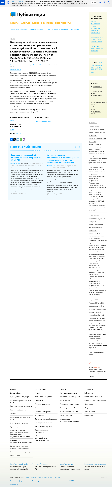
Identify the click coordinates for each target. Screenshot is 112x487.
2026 (92, 65)
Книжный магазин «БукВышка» (95, 400)
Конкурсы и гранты (67, 415)
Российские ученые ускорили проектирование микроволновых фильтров (97, 224)
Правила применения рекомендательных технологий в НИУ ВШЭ (53, 481)
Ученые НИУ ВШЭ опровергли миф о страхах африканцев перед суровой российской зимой (97, 309)
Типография (88, 404)
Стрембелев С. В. (15, 69)
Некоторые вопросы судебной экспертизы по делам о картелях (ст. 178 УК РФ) (25, 157)
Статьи (25, 23)
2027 (100, 62)
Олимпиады (39, 400)
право (93, 48)
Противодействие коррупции (21, 427)
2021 (100, 67)
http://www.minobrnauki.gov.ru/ (21, 464)
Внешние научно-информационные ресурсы (69, 420)
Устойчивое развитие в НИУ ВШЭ (20, 401)
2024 (100, 65)
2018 (100, 70)
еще (92, 72)
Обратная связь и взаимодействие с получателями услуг (42, 438)
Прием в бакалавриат (42, 404)
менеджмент (95, 46)
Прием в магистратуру (43, 411)
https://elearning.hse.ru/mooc (95, 464)
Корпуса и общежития (18, 410)
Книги (14, 23)
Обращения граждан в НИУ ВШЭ (20, 418)
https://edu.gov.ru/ (42, 464)
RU (92, 2)
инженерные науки (97, 37)
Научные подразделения (68, 393)
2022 (96, 67)
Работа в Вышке (15, 455)
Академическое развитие (69, 411)
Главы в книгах (42, 23)
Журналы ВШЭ (89, 411)
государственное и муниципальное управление (97, 28)
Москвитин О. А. (15, 163)
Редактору (104, 477)
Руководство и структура (19, 397)
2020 (92, 70)
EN (95, 2)
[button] (33, 150)
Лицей (37, 393)
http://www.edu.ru (66, 464)
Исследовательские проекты (70, 397)
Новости (93, 122)
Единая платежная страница (20, 452)
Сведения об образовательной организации (21, 441)
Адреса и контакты (31, 478)
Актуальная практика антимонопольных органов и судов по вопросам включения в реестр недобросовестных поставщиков (63, 159)
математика (95, 44)
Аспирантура (39, 415)
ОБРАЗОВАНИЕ (41, 389)
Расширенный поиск (36, 29)
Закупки (13, 413)
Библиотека (88, 393)
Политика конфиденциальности (20, 481)
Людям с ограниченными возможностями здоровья (19, 447)
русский (18, 134)
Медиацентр (89, 408)
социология (100, 48)
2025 (96, 65)
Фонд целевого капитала (19, 423)
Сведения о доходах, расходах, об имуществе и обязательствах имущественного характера (20, 433)
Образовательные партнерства (41, 431)
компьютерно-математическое (96, 40)
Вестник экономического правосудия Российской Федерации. (29, 65)
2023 (92, 67)
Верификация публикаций (19, 29)
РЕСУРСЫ (88, 389)
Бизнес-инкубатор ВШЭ (43, 426)
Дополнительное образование (46, 419)
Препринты (63, 23)
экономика (94, 50)
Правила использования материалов (57, 29)
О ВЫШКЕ (14, 389)
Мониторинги (65, 400)
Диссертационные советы (69, 404)
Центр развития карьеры (44, 423)
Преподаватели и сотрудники (21, 406)
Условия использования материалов (49, 478)
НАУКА (63, 389)
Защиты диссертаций (67, 408)
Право (12, 120)
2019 (96, 70)
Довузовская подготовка (44, 397)
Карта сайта (14, 484)
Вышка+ (37, 408)
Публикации (30, 14)
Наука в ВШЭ (75, 29)
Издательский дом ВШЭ (93, 397)
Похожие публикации (25, 147)
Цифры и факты (16, 393)
